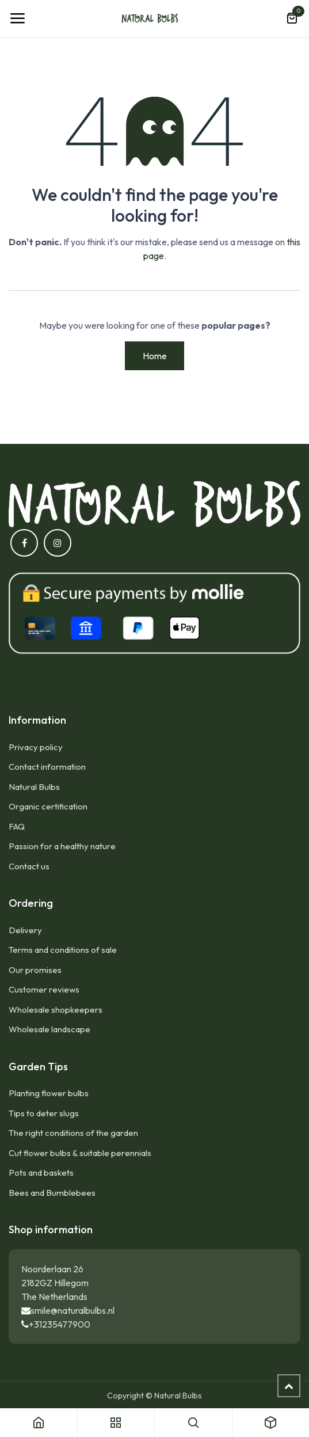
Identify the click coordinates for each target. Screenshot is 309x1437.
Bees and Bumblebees (52, 1192)
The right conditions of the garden (73, 1132)
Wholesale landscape (49, 1029)
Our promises (35, 969)
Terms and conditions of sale (63, 949)
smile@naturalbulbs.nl (72, 1310)
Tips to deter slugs (44, 1113)
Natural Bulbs (34, 786)
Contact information (47, 766)
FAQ (17, 826)
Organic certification (48, 806)
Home (155, 356)
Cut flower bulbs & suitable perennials (80, 1152)
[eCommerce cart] (291, 18)
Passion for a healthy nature (62, 846)
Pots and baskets (41, 1172)
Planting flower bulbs (49, 1093)
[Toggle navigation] (17, 18)
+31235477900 (59, 1324)
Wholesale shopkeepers (55, 1009)
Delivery (25, 930)
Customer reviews (44, 989)
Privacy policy (36, 747)
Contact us (29, 866)
